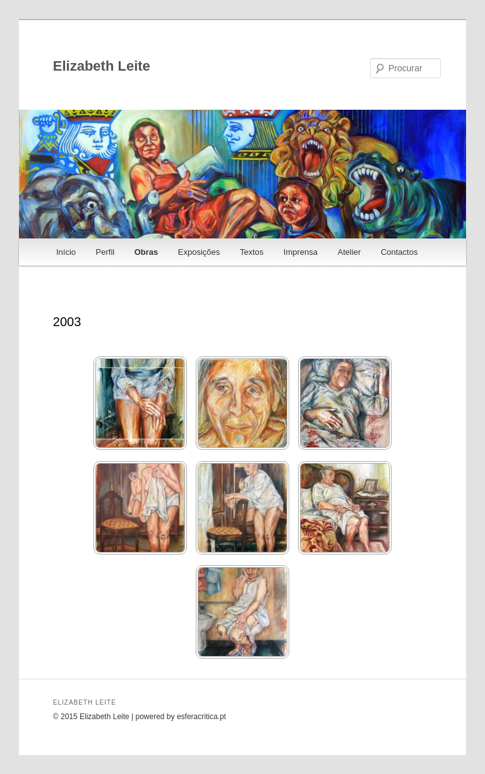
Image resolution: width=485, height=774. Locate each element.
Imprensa (301, 252)
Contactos (399, 252)
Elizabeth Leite (101, 66)
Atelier (349, 252)
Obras (147, 252)
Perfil (105, 252)
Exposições (199, 252)
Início (66, 252)
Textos (252, 252)
